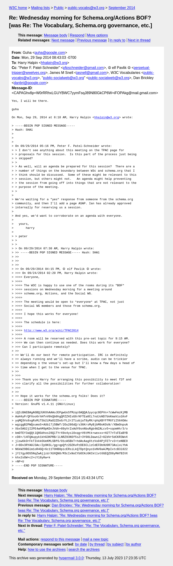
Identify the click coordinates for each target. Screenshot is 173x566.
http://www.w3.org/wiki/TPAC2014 (51, 331)
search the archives (84, 549)
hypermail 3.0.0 (71, 558)
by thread (97, 544)
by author (133, 544)
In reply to (117, 40)
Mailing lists (40, 8)
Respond (77, 35)
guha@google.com (50, 53)
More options (97, 35)
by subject (115, 544)
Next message (63, 40)
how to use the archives (47, 549)
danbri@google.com (30, 83)
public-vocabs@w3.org (86, 8)
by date (81, 544)
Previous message (92, 40)
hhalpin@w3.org (54, 63)
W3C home (18, 8)
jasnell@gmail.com (91, 73)
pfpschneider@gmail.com (83, 68)
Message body (55, 35)
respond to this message (60, 539)
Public (59, 8)
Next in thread (139, 40)
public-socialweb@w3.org (63, 78)
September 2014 (121, 8)
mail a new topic (96, 539)
